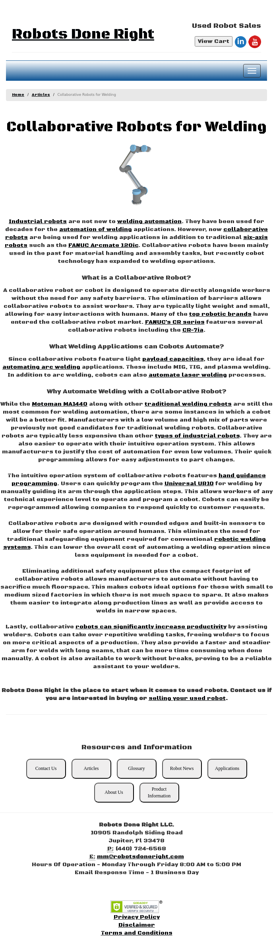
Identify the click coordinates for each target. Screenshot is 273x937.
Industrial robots (38, 221)
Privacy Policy (137, 917)
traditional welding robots (188, 404)
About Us (114, 792)
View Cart (213, 41)
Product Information (159, 792)
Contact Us (46, 768)
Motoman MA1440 (59, 404)
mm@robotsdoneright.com (140, 856)
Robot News (182, 768)
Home (18, 95)
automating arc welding (41, 367)
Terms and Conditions (136, 933)
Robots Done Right (83, 34)
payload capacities (172, 359)
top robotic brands (220, 314)
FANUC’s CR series (175, 322)
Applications (227, 768)
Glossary (136, 768)
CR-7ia (192, 330)
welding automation (149, 221)
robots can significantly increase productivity (151, 626)
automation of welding (95, 229)
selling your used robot (187, 698)
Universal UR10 (189, 483)
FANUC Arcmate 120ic (103, 245)
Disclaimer (136, 925)
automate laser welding (188, 375)
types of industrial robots (197, 435)
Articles (41, 95)
